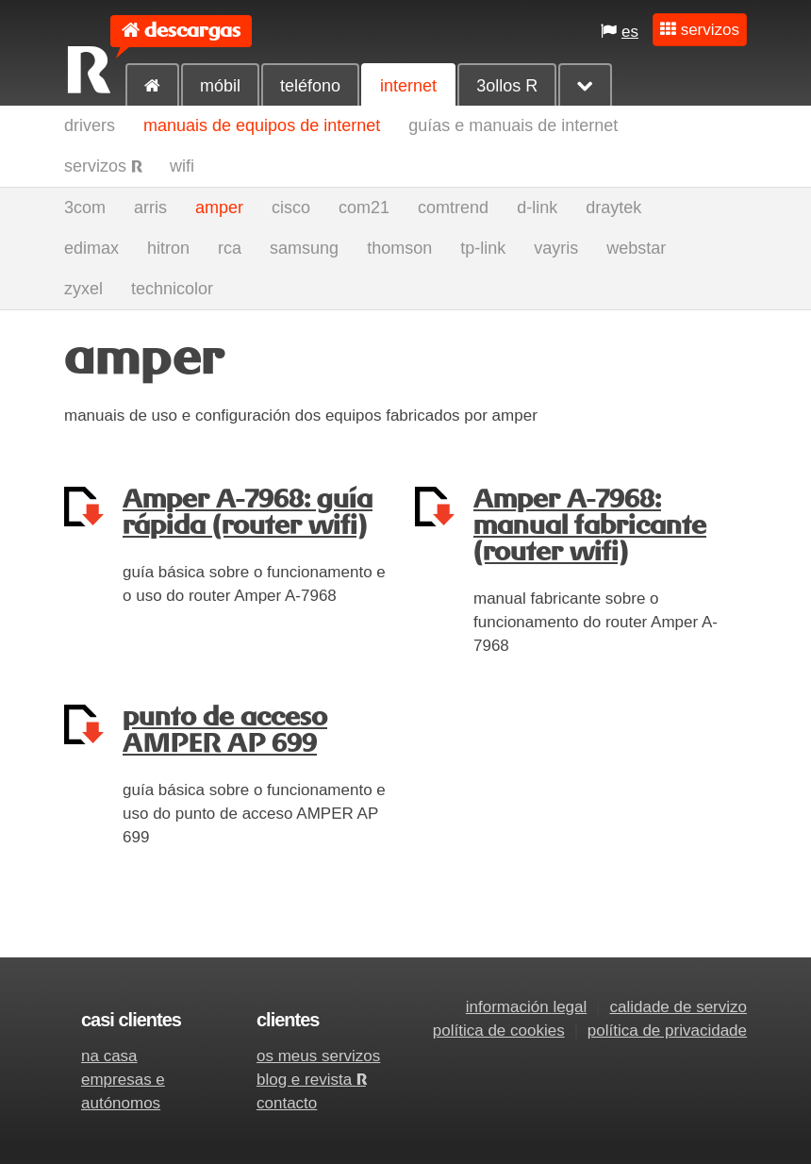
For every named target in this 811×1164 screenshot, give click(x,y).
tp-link (482, 248)
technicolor (172, 288)
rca (229, 248)
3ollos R (507, 85)
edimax (91, 248)
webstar (636, 248)
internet (408, 85)
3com (85, 207)
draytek (613, 207)
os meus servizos (318, 1056)
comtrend (453, 207)
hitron (168, 248)
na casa (109, 1056)
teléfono (310, 85)
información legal (527, 1007)
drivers (89, 125)
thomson (399, 248)
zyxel (83, 288)
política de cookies (499, 1030)
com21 (364, 207)
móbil (220, 85)
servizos (102, 166)
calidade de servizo (678, 1007)
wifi (182, 166)
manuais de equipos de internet (261, 125)
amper (219, 207)
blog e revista (311, 1080)
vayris (556, 248)
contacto (287, 1103)
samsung (304, 248)
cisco (291, 207)
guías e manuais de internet (513, 125)
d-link (537, 207)
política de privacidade (667, 1030)
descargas (192, 31)
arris (150, 207)
